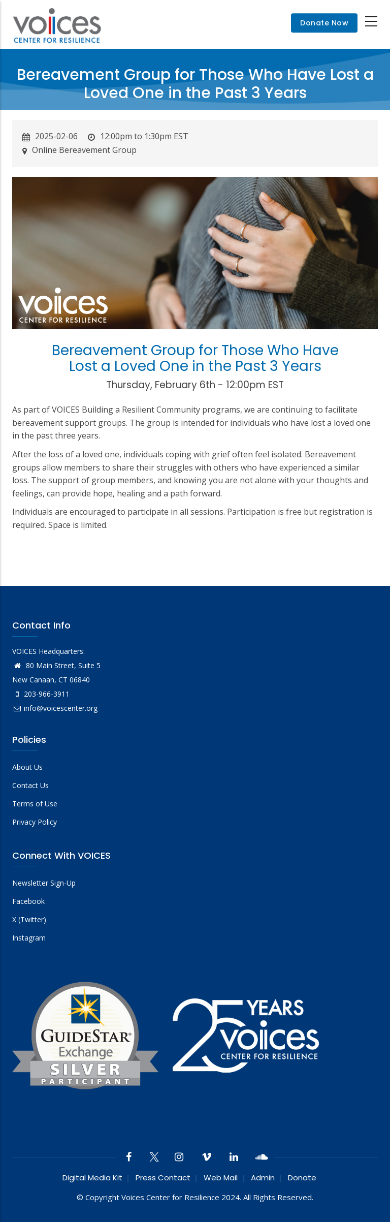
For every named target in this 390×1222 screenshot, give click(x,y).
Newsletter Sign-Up (44, 883)
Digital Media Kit (92, 1177)
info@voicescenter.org (55, 708)
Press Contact (163, 1177)
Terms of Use (34, 803)
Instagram (29, 938)
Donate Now (324, 23)
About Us (27, 767)
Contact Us (30, 785)
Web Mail (221, 1177)
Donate (302, 1177)
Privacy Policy (34, 822)
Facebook (28, 901)
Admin (263, 1177)
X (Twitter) (29, 919)
